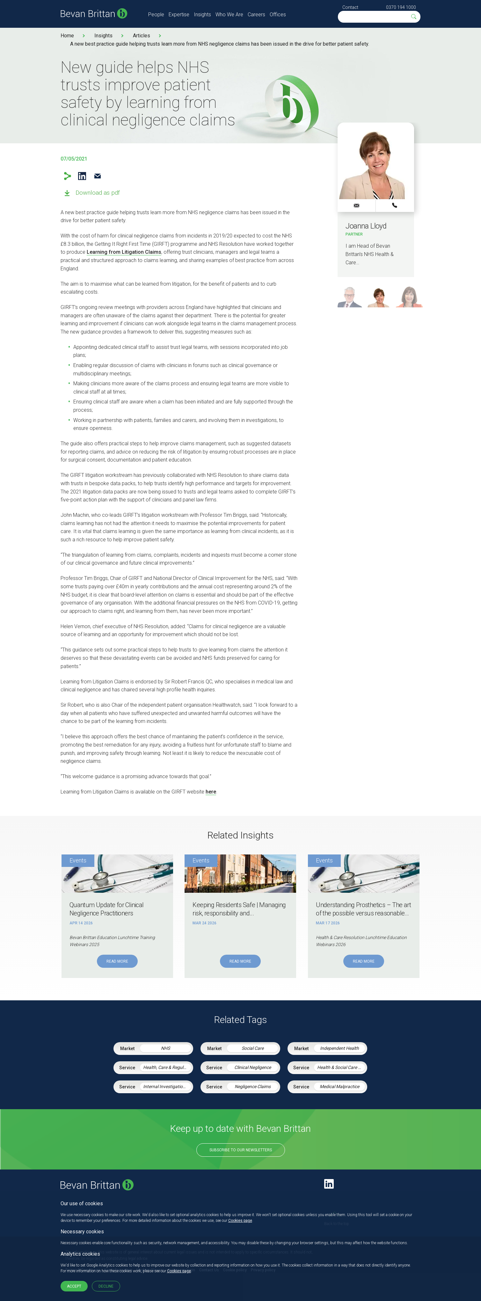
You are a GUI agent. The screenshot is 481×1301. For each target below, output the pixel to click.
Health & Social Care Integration (341, 1067)
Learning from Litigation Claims (124, 252)
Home (67, 36)
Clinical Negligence (252, 1067)
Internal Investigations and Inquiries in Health (167, 1086)
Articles (141, 36)
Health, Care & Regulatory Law (167, 1067)
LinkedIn (82, 176)
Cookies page (240, 1220)
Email (98, 176)
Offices (278, 14)
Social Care (253, 1048)
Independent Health (339, 1048)
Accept (74, 1286)
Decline (105, 1286)
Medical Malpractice (339, 1086)
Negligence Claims (253, 1086)
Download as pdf (98, 192)
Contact (350, 7)
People (156, 14)
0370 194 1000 (401, 7)
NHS (165, 1048)
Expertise (179, 14)
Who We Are (229, 14)
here (211, 792)
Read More (117, 961)
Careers (256, 14)
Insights (202, 14)
